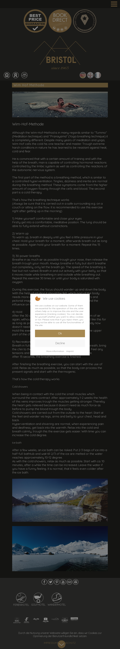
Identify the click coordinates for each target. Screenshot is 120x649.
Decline (60, 343)
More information (55, 351)
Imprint (70, 351)
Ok (60, 333)
